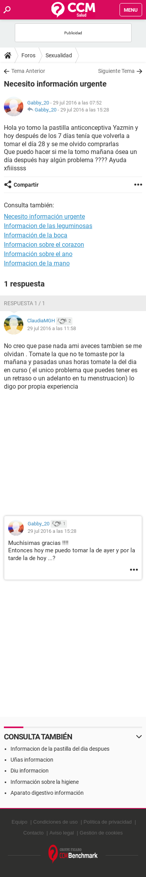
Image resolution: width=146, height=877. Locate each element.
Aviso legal (61, 833)
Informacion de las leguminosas (48, 226)
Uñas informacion (32, 760)
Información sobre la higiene (45, 782)
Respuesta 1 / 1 (24, 303)
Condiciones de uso (55, 822)
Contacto (33, 833)
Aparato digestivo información (47, 793)
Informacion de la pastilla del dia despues (60, 749)
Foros (28, 55)
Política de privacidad (108, 822)
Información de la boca (35, 235)
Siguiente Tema (116, 71)
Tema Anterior (28, 71)
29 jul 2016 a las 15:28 (84, 110)
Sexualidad (59, 55)
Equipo (19, 822)
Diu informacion (30, 770)
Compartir (26, 185)
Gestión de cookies (101, 833)
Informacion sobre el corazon (44, 244)
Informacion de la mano (37, 263)
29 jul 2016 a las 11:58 (51, 328)
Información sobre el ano (38, 254)
